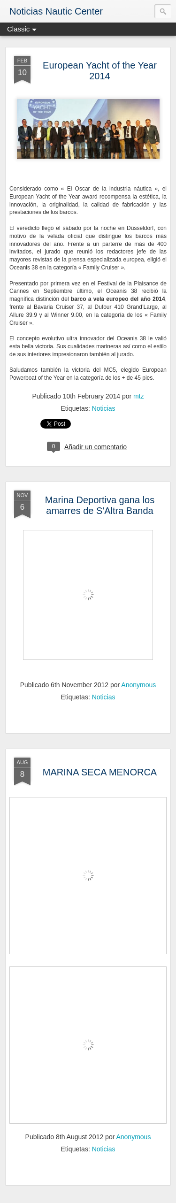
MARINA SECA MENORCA (100, 772)
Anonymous (138, 685)
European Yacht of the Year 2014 (100, 70)
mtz (138, 396)
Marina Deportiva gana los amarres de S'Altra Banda (99, 505)
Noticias (103, 408)
